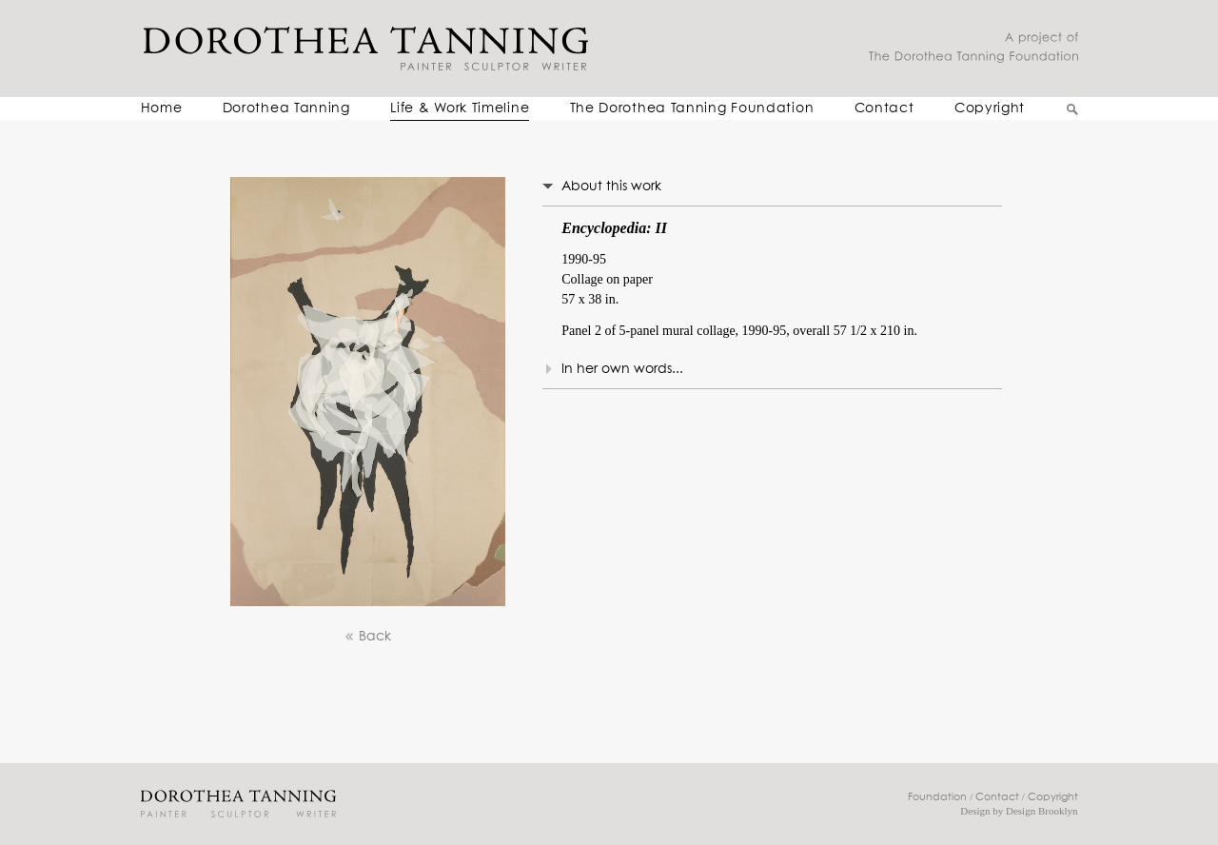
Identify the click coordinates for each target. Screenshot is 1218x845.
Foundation (937, 797)
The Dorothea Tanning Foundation (692, 108)
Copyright (989, 108)
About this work (611, 186)
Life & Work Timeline (459, 108)
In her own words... (622, 369)
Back (367, 637)
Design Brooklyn (1041, 810)
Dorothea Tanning (286, 108)
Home (162, 108)
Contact (884, 108)
